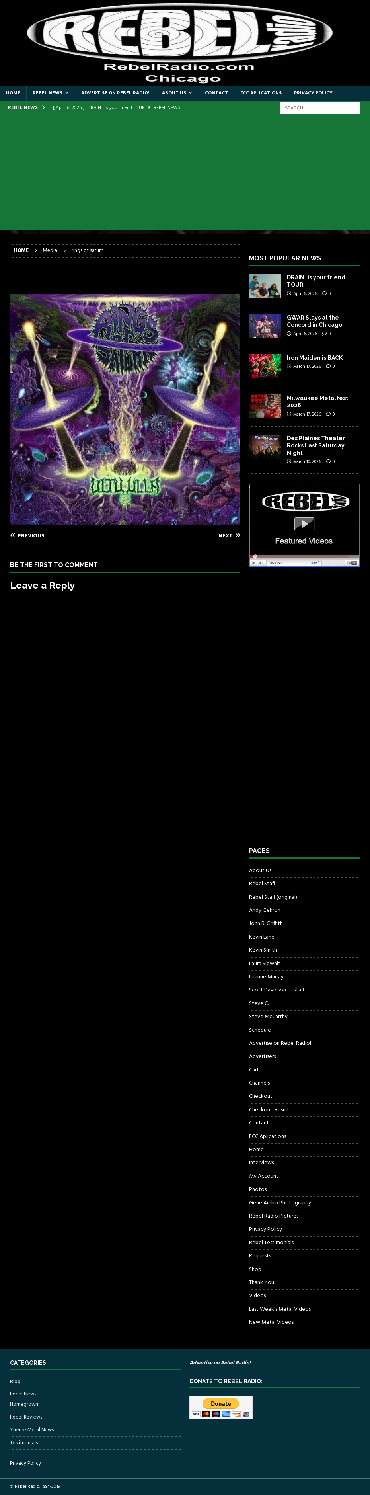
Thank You (261, 1282)
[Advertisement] (185, 174)
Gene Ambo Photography (280, 1203)
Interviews (261, 1162)
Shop (255, 1269)
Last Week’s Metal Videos (280, 1309)
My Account (263, 1176)
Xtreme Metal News (32, 1430)
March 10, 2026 (307, 461)
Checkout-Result (269, 1109)
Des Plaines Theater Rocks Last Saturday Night (316, 445)
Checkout (261, 1096)
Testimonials (24, 1443)
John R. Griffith (266, 923)
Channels (259, 1083)
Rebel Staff (262, 883)
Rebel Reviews (26, 1417)
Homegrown (24, 1405)
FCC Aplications (261, 93)
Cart (254, 1070)
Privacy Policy (313, 93)
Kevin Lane (262, 937)
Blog (15, 1382)
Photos (258, 1189)
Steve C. (259, 1003)
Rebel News (47, 93)
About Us (174, 93)
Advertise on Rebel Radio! (115, 93)
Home (13, 93)
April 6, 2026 (305, 293)
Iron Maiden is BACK (315, 358)
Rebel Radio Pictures (273, 1216)
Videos (257, 1295)
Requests (260, 1256)
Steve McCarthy (268, 1016)
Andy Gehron (264, 910)
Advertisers (262, 1056)
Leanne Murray (266, 977)
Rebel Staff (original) (273, 897)
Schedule (260, 1030)
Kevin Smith (263, 950)
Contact (216, 93)
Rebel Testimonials (271, 1242)
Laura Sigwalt (264, 963)
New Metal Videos (271, 1322)
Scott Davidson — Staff (276, 990)
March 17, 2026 (307, 366)
